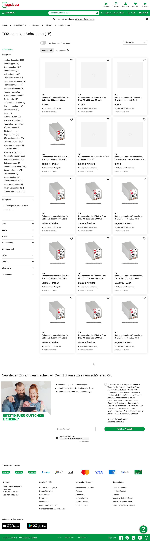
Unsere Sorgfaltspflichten (122, 502)
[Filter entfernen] (51, 50)
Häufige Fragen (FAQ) (48, 487)
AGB (60, 538)
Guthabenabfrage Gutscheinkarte (52, 509)
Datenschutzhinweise (116, 422)
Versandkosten (82, 498)
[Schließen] (147, 19)
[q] (71, 13)
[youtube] (140, 538)
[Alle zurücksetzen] (68, 50)
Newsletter (43, 498)
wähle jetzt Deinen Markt (84, 19)
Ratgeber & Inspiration (112, 13)
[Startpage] (10, 5)
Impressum (69, 538)
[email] (75, 429)
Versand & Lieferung (84, 482)
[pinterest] (127, 538)
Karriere (115, 495)
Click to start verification (74, 439)
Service (131, 13)
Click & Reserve (82, 502)
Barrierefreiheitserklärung (122, 498)
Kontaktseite (44, 495)
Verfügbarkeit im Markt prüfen (52, 108)
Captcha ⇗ (84, 441)
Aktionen (143, 13)
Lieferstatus (80, 495)
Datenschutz (82, 538)
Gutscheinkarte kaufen (48, 505)
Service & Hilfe (45, 482)
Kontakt (6, 482)
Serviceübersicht (45, 491)
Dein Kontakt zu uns (10, 495)
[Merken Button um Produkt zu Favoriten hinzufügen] (71, 60)
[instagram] (133, 538)
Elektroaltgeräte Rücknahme (123, 505)
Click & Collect (81, 505)
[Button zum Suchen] (96, 13)
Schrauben (8, 49)
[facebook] (121, 538)
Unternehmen (118, 482)
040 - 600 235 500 (12, 486)
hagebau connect (119, 487)
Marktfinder (43, 502)
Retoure (79, 491)
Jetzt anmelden (124, 429)
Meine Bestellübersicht (85, 487)
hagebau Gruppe (119, 491)
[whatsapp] (146, 538)
